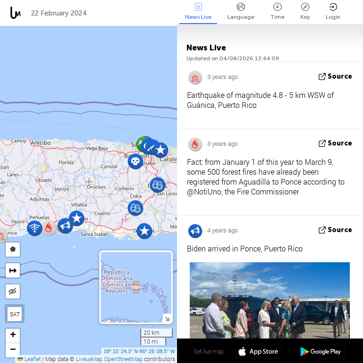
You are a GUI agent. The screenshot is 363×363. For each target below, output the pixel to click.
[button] (160, 150)
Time (277, 11)
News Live (198, 11)
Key (305, 11)
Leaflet (29, 359)
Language (240, 11)
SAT (15, 314)
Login (333, 11)
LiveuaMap (89, 359)
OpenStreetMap (123, 359)
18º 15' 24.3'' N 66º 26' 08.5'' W (139, 351)
